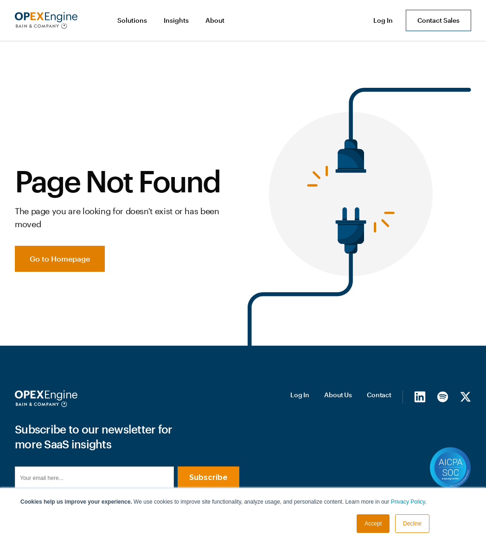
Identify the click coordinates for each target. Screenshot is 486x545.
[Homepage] (46, 398)
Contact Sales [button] (438, 20)
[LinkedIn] (420, 396)
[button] (133, 20)
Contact (379, 395)
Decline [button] (412, 523)
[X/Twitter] (465, 396)
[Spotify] (442, 396)
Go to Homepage (60, 258)
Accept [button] (373, 523)
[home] (46, 20)
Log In (299, 395)
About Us (338, 395)
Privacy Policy (408, 502)
